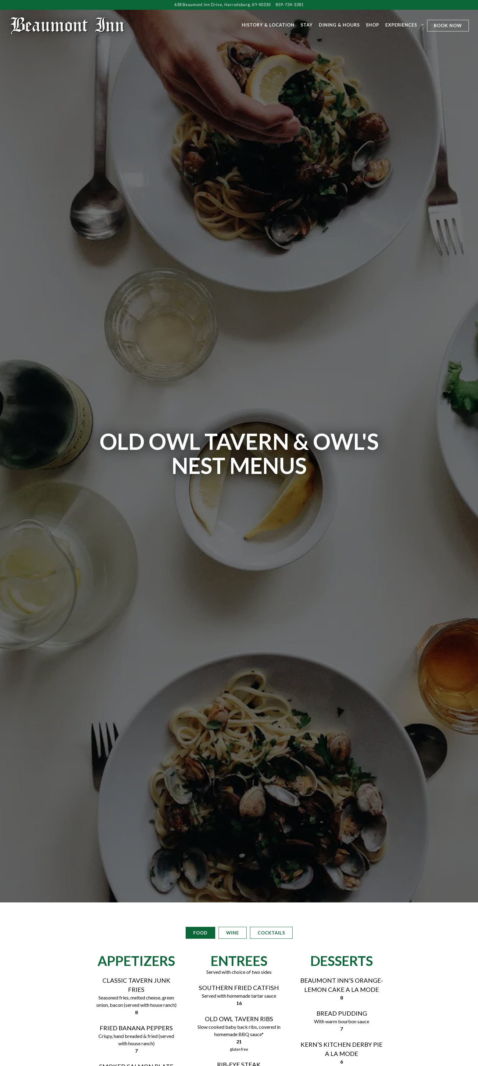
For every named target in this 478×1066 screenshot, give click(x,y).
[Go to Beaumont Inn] (222, 5)
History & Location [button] (268, 24)
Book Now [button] (448, 25)
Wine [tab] (232, 761)
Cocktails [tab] (271, 761)
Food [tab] (200, 761)
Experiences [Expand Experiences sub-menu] (403, 24)
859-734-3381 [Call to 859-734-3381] (290, 4)
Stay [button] (307, 24)
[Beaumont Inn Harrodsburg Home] (67, 25)
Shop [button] (372, 24)
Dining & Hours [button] (339, 24)
